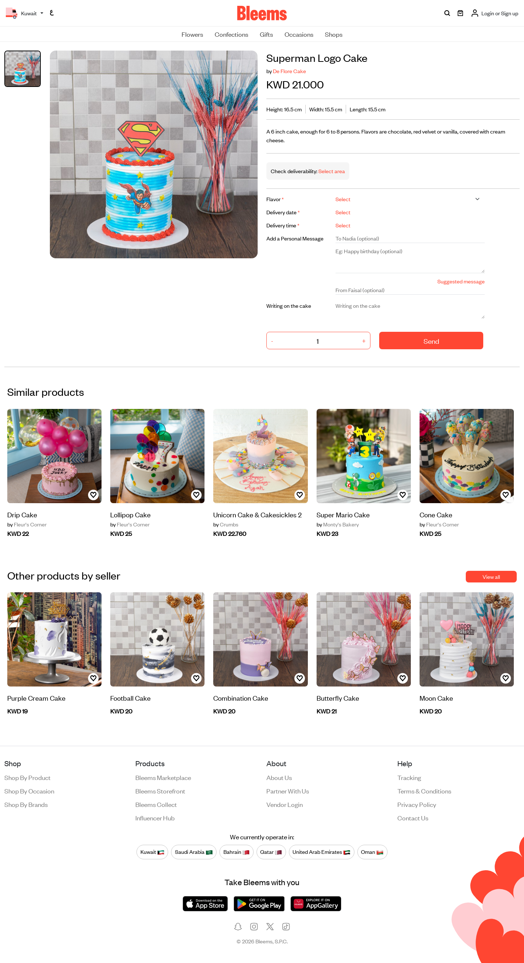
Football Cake (130, 697)
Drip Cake (22, 514)
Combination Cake (240, 697)
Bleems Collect (156, 804)
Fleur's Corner (27, 524)
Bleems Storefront (160, 790)
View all (491, 576)
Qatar (271, 851)
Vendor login (284, 804)
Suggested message (461, 281)
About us (279, 777)
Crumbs (225, 524)
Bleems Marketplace (163, 777)
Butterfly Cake (338, 697)
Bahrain (236, 851)
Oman (372, 851)
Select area (331, 171)
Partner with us (287, 790)
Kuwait (152, 851)
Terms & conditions (424, 790)
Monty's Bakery (338, 524)
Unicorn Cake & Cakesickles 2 (257, 514)
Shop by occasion (29, 790)
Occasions (299, 33)
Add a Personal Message (294, 238)
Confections (231, 33)
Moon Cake (436, 697)
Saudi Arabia (194, 851)
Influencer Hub (155, 817)
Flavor (275, 199)
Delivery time (282, 225)
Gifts (266, 33)
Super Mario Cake (343, 514)
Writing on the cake (288, 305)
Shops (333, 33)
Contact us (412, 817)
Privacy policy (416, 804)
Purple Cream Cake (36, 697)
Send (431, 340)
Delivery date (283, 212)
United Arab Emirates (321, 851)
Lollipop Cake (130, 514)
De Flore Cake (289, 71)
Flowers (192, 33)
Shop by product (27, 777)
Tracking (409, 777)
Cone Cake (436, 514)
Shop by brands (26, 804)
